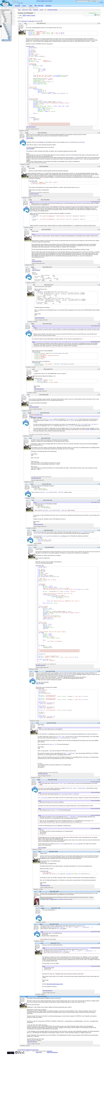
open (25, 21)
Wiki (36, 5)
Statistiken (35, 9)
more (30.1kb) (39, 729)
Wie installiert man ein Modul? (44, 1)
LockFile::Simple (88, 454)
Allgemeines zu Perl (33, 7)
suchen (41, 9)
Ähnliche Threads (30, 15)
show (32, 21)
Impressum (49, 1104)
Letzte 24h (24, 9)
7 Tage (30, 9)
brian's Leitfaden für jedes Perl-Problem (63, 951)
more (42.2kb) (41, 899)
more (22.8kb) (29, 165)
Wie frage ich (46, 951)
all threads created (29, 1102)
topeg (35, 527)
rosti (31, 219)
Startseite (17, 5)
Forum (24, 5)
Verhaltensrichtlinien (52, 9)
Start (2, 7)
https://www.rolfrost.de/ (31, 143)
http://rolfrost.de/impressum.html (55, 1037)
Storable (40, 158)
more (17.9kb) (35, 288)
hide (23, 21)
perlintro (52, 951)
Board (5, 7)
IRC (42, 5)
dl (36, 292)
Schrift (101, 2)
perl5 (24, 15)
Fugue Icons (39, 1105)
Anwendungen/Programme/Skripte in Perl (18, 7)
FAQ (39, 5)
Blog (30, 5)
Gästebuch (48, 5)
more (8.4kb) (29, 155)
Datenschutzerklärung (52, 1105)
